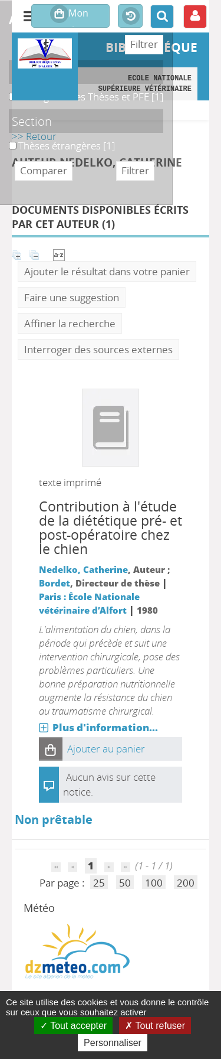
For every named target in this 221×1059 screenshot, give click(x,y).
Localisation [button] (44, 72)
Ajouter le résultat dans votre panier (107, 271)
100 (154, 882)
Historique (130, 16)
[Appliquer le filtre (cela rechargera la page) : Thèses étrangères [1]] (66, 145)
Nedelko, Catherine (83, 569)
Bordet (54, 583)
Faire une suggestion (71, 297)
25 (99, 882)
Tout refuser (155, 1026)
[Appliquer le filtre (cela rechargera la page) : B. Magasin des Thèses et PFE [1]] (90, 96)
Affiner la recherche (70, 323)
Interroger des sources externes (98, 349)
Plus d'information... (105, 727)
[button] (50, 749)
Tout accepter (73, 1026)
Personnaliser (112, 1043)
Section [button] (32, 121)
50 (125, 882)
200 (185, 882)
